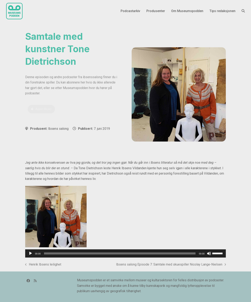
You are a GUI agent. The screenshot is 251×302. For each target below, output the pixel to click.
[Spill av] (30, 253)
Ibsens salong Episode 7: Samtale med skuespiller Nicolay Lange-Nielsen (171, 264)
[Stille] (209, 253)
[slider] (120, 253)
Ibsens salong (58, 129)
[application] (125, 253)
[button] (243, 11)
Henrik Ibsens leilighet (43, 264)
